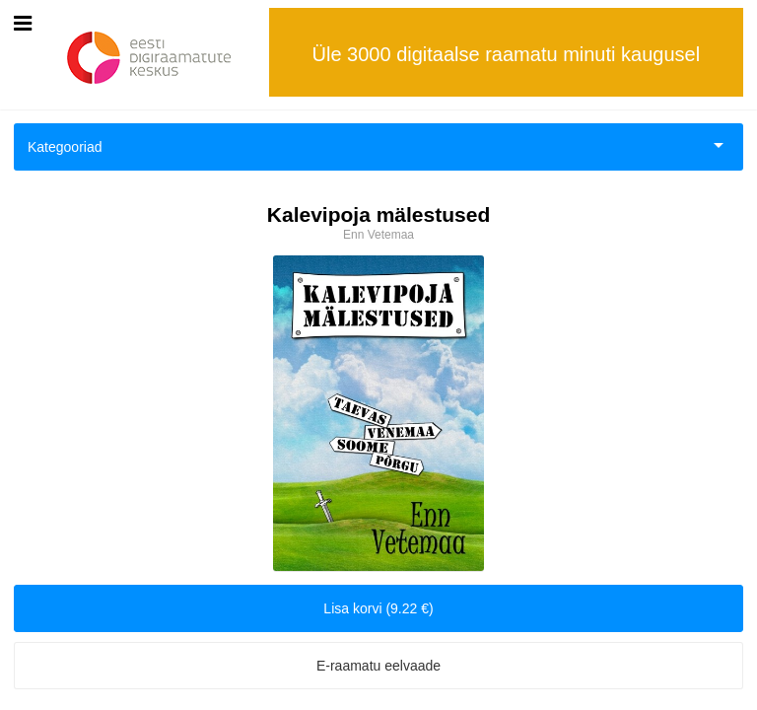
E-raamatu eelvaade (378, 666)
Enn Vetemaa (378, 235)
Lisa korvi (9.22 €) (378, 608)
